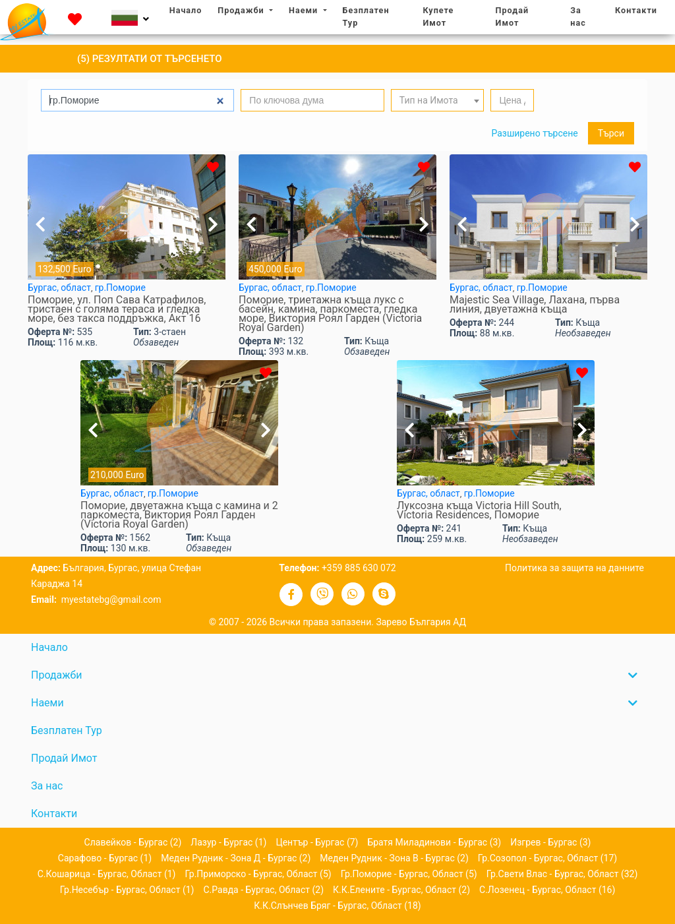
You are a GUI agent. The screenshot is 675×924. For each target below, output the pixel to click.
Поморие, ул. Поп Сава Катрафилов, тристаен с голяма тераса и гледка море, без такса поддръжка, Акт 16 (117, 309)
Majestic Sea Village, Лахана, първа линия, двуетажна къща (535, 304)
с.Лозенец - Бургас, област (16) (547, 889)
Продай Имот (512, 16)
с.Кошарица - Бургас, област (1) (107, 874)
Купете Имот (438, 16)
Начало (189, 9)
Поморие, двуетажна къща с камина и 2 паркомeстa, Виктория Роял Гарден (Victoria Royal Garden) (179, 515)
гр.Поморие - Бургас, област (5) (409, 874)
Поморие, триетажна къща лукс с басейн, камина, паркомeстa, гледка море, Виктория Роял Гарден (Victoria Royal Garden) (330, 313)
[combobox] (437, 100)
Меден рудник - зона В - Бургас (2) (394, 858)
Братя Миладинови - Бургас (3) (434, 842)
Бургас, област (59, 287)
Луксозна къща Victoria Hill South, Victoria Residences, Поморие (479, 510)
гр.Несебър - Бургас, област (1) (127, 889)
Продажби (242, 10)
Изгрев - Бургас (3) (550, 842)
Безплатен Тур (366, 16)
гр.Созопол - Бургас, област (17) (547, 858)
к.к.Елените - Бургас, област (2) (401, 889)
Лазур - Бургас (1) (228, 842)
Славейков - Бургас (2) (133, 842)
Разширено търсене (534, 133)
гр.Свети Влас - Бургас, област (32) (562, 874)
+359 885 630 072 (359, 568)
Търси (611, 133)
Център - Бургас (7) (317, 842)
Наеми (304, 10)
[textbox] (438, 100)
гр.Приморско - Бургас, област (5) (258, 874)
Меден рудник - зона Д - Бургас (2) (235, 858)
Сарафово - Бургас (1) (105, 858)
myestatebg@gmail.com (110, 599)
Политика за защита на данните (574, 568)
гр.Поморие (120, 287)
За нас (588, 16)
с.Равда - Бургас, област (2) (263, 889)
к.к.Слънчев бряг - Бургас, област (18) (337, 905)
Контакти (636, 10)
